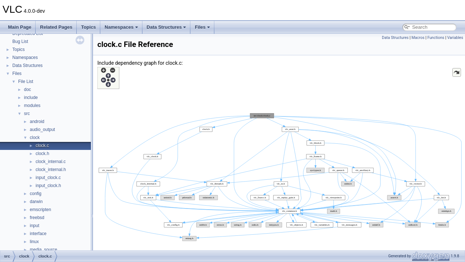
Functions (435, 37)
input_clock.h (48, 185)
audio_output (42, 129)
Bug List (20, 41)
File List (25, 81)
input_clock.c (48, 177)
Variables (455, 37)
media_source (43, 249)
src (27, 113)
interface (38, 233)
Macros (418, 37)
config (35, 193)
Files (202, 27)
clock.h (42, 153)
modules (32, 105)
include (31, 97)
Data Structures (166, 27)
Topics (88, 27)
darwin (36, 201)
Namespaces (121, 27)
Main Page (19, 27)
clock (35, 137)
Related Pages (56, 27)
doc (27, 89)
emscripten (40, 209)
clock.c (42, 145)
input (34, 225)
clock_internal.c (51, 161)
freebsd (37, 217)
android (37, 121)
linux (34, 241)
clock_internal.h (51, 169)
